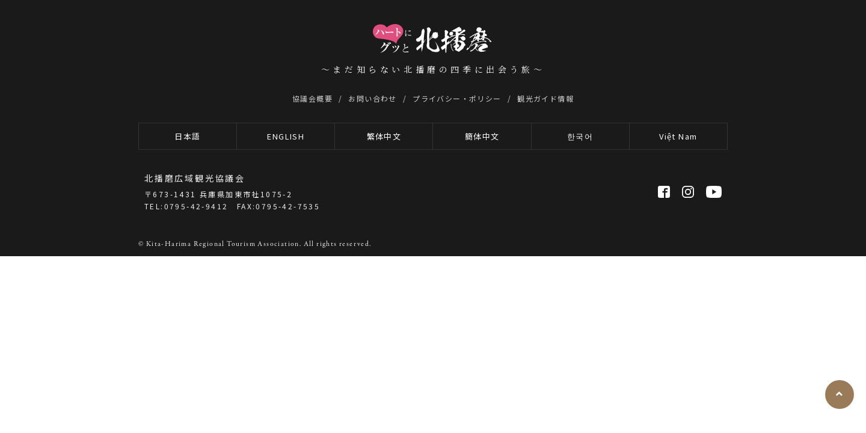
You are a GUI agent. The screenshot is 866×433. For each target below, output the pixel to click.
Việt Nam (678, 136)
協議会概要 (312, 98)
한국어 (580, 136)
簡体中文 (482, 136)
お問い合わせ (372, 98)
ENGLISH (285, 136)
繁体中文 (384, 136)
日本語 (187, 136)
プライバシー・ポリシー (457, 98)
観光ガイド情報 (545, 98)
